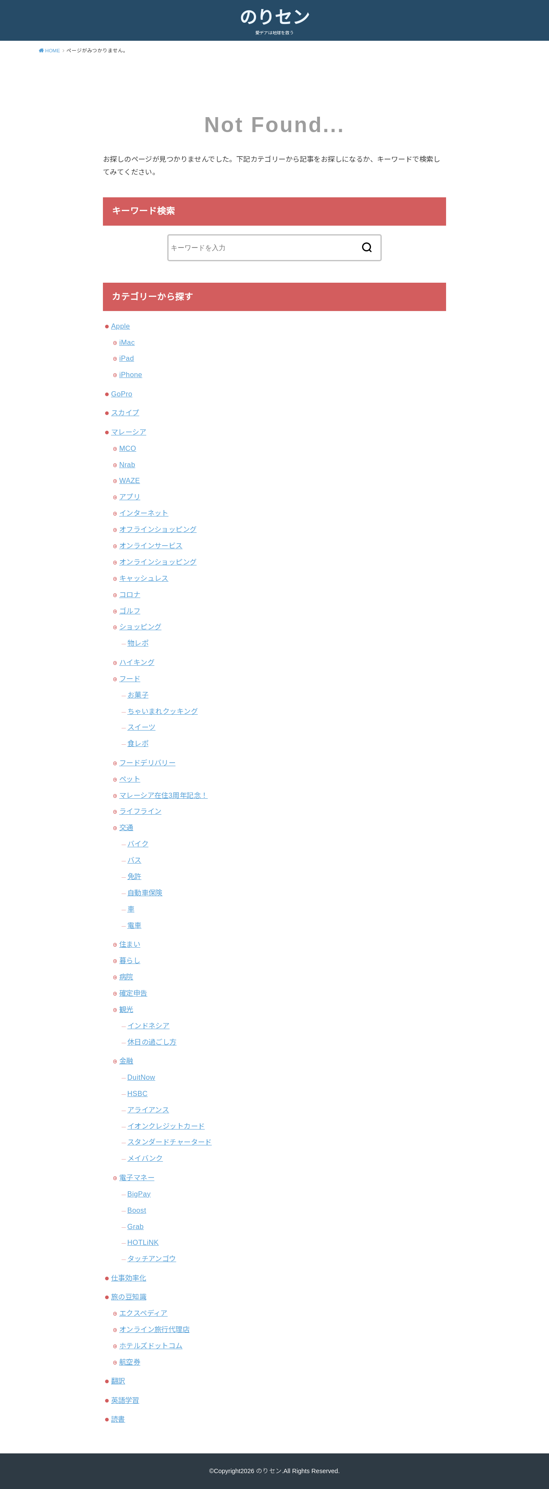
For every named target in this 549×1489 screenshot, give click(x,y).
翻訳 (118, 1381)
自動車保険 (145, 893)
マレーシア (128, 432)
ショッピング (140, 627)
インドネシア (148, 1026)
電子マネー (136, 1177)
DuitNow (141, 1077)
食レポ (137, 743)
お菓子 (137, 695)
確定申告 (133, 993)
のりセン (274, 17)
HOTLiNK (143, 1242)
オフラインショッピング (158, 529)
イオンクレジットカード (166, 1126)
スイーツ (141, 727)
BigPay (139, 1194)
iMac (127, 342)
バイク (137, 844)
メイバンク (145, 1158)
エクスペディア (143, 1313)
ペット (129, 779)
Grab (135, 1226)
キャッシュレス (144, 578)
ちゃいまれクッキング (162, 711)
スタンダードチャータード (169, 1142)
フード (129, 679)
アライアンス (148, 1110)
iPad (126, 358)
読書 (118, 1419)
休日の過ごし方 (152, 1042)
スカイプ (125, 413)
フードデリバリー (147, 763)
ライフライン (140, 811)
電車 (134, 925)
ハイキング (136, 662)
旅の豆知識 (128, 1297)
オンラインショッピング (158, 562)
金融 (126, 1061)
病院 (126, 977)
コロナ (129, 594)
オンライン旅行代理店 (154, 1329)
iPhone (130, 374)
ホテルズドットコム (151, 1346)
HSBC (137, 1093)
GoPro (122, 394)
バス (134, 860)
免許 (134, 876)
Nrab (127, 464)
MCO (127, 448)
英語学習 (125, 1400)
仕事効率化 (128, 1278)
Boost (136, 1210)
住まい (129, 944)
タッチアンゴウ (151, 1258)
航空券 (129, 1362)
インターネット (144, 513)
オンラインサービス (151, 546)
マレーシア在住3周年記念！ (163, 795)
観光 (126, 1009)
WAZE (129, 480)
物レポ (137, 643)
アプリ (129, 497)
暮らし (129, 960)
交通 (126, 827)
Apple (120, 326)
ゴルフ (129, 611)
